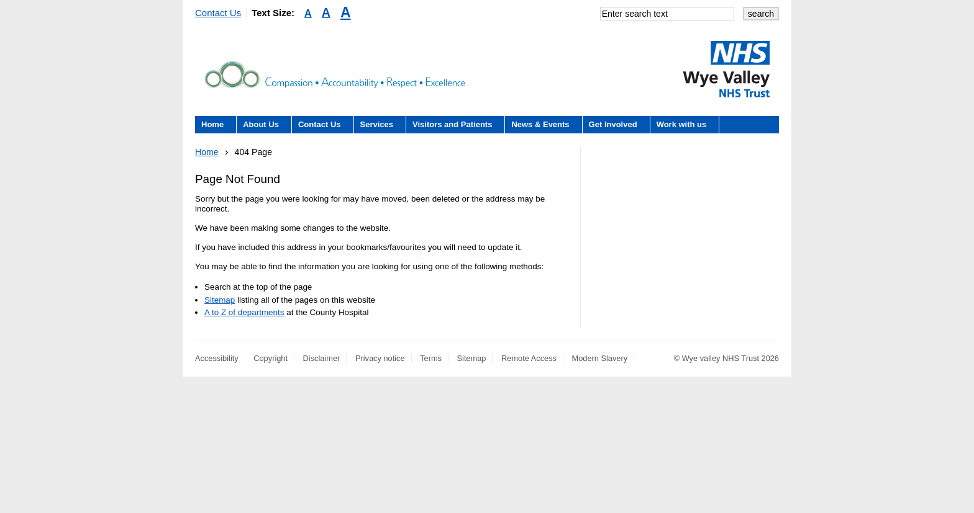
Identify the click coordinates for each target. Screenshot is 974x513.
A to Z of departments (244, 312)
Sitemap (219, 300)
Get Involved (613, 124)
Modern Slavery (600, 358)
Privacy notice (380, 358)
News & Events (540, 124)
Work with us (682, 124)
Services (377, 124)
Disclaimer (321, 358)
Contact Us (218, 12)
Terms (431, 358)
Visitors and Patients (452, 124)
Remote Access (529, 358)
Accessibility (217, 358)
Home (212, 124)
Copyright (270, 358)
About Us (261, 124)
